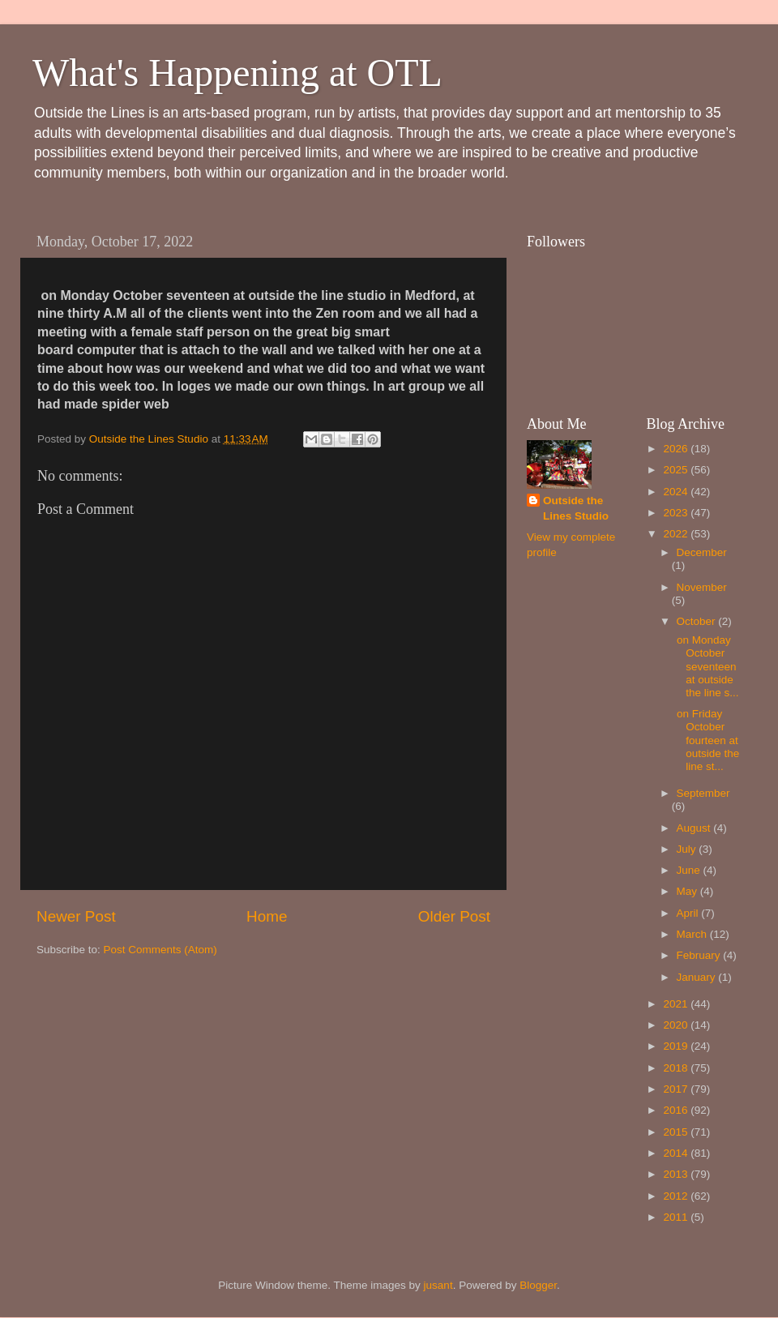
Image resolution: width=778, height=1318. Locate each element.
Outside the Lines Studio (576, 508)
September (703, 793)
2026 (676, 449)
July (688, 849)
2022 (676, 534)
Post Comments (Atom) (160, 950)
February (700, 955)
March (693, 934)
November (702, 587)
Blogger (538, 1285)
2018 (676, 1068)
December (702, 552)
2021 (676, 1004)
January (698, 977)
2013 (676, 1174)
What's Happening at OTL (237, 72)
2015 (676, 1132)
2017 (676, 1089)
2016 (676, 1110)
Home (266, 916)
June (690, 870)
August (695, 828)
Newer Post (76, 916)
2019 (676, 1046)
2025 (676, 470)
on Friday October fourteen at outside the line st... (706, 740)
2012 (676, 1196)
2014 (676, 1153)
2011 (676, 1217)
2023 (676, 513)
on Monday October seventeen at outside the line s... (705, 666)
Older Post (454, 916)
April (689, 913)
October (698, 621)
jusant (438, 1285)
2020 (676, 1025)
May (688, 891)
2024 (676, 492)
